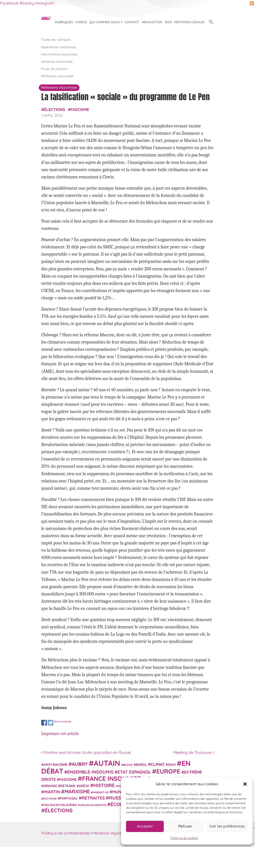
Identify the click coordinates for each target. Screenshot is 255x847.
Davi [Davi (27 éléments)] (172, 764)
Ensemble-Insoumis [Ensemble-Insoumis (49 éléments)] (90, 772)
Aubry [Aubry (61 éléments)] (80, 764)
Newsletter (152, 22)
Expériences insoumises (58, 47)
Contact (132, 22)
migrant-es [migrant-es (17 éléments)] (100, 792)
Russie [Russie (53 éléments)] (117, 798)
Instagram (44, 2)
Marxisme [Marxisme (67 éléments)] (77, 791)
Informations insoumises (59, 54)
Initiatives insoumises (56, 61)
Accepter (145, 826)
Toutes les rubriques (56, 39)
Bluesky (27, 2)
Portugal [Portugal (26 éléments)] (69, 798)
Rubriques (64, 22)
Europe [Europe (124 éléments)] (168, 771)
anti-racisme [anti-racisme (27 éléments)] (56, 764)
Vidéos (81, 22)
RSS (252, 3)
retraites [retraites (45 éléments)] (93, 798)
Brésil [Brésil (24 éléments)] (141, 765)
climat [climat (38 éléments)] (157, 764)
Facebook (9, 2)
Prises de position (54, 69)
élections (54, 109)
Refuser (185, 826)
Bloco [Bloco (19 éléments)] (128, 765)
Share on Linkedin (62, 721)
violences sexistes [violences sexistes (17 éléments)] (93, 805)
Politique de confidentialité (65, 833)
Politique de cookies (184, 838)
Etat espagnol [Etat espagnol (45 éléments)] (134, 772)
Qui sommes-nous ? (106, 22)
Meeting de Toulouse (193, 752)
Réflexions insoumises (57, 76)
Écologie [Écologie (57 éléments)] (121, 804)
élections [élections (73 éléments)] (58, 810)
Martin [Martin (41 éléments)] (52, 791)
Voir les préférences (227, 826)
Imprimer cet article (60, 733)
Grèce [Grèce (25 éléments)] (84, 786)
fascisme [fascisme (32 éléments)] (68, 779)
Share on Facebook (44, 723)
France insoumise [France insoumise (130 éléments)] (111, 778)
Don (168, 22)
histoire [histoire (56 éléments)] (104, 785)
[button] (245, 784)
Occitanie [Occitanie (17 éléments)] (50, 798)
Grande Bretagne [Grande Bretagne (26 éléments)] (60, 786)
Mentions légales (189, 22)
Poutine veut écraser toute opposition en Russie (86, 752)
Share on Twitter (51, 723)
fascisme (79, 109)
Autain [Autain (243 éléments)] (107, 763)
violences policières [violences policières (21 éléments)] (60, 805)
